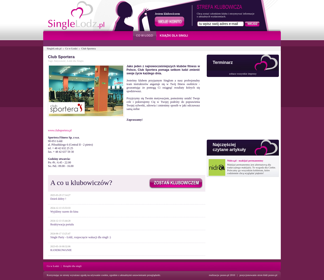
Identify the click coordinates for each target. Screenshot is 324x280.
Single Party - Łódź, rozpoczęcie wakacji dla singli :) (80, 237)
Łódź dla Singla (75, 60)
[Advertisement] (242, 109)
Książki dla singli (72, 266)
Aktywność (60, 60)
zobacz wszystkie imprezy (242, 73)
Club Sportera (88, 48)
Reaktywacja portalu (62, 224)
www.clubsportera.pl (60, 130)
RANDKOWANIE (61, 250)
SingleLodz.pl (54, 48)
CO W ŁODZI (144, 35)
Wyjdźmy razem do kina (64, 211)
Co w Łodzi (71, 48)
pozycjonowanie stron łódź (253, 275)
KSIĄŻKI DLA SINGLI (174, 35)
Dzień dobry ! (58, 198)
